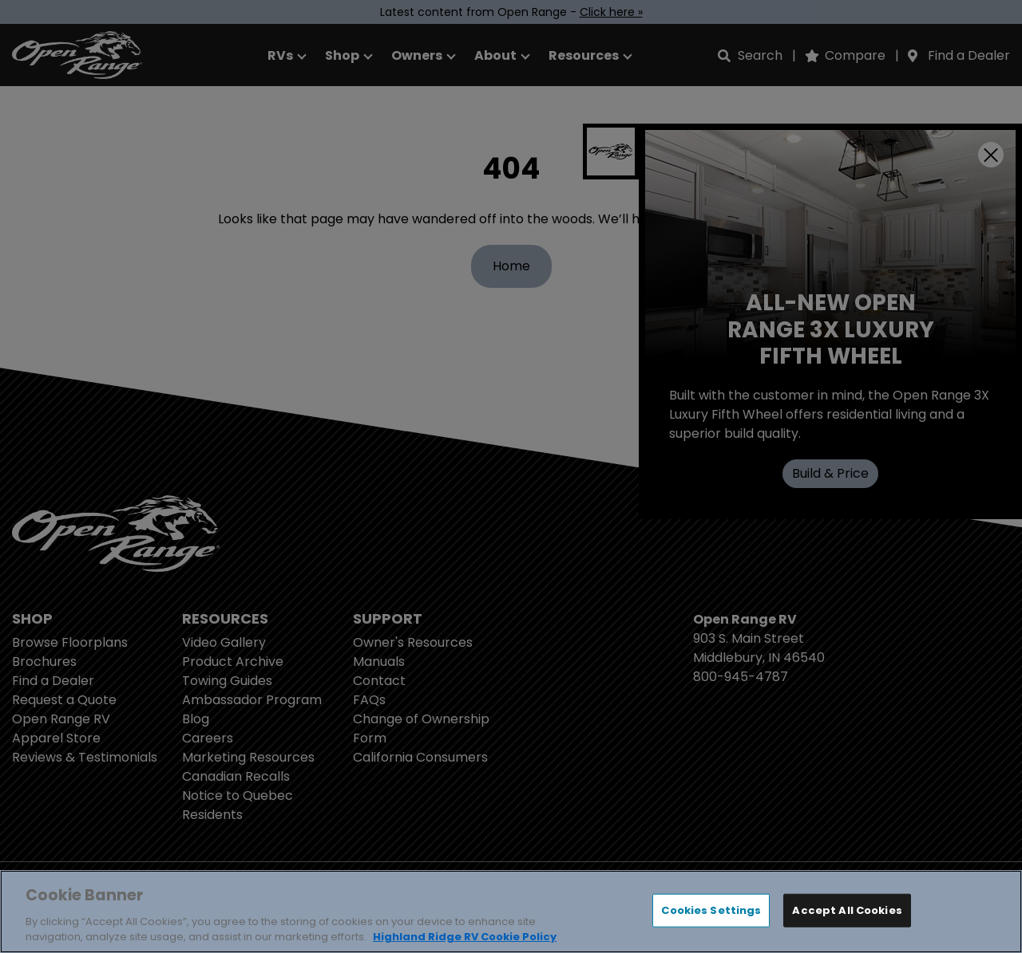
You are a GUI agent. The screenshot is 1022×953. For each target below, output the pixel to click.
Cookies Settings (711, 910)
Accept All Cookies (846, 910)
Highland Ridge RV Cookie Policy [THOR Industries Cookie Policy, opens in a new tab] (465, 936)
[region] (511, 911)
